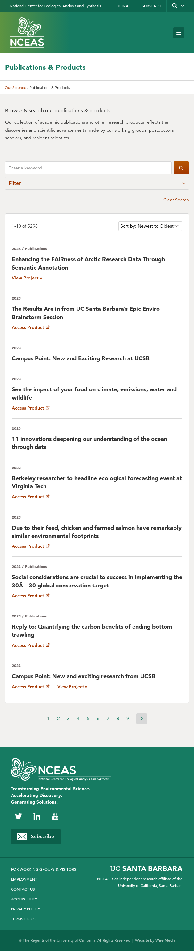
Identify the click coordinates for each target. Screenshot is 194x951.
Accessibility (24, 898)
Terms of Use (24, 918)
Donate (125, 5)
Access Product (31, 327)
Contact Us (23, 889)
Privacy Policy (25, 908)
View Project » (27, 278)
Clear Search (176, 200)
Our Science (15, 87)
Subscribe (152, 5)
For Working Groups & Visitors (43, 869)
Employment (24, 879)
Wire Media (165, 940)
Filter (97, 183)
